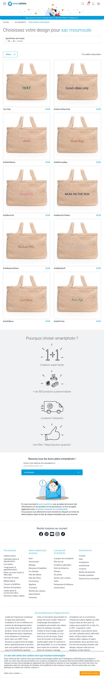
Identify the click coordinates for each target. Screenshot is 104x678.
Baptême (32, 584)
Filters (8, 54)
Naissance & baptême (38, 568)
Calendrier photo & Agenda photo (11, 560)
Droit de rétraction (61, 568)
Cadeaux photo (10, 556)
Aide (81, 559)
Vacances (33, 597)
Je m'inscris (29, 472)
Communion (34, 581)
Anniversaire (34, 562)
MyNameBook (9, 581)
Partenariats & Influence (63, 584)
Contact (82, 556)
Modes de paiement (87, 572)
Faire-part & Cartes (11, 578)
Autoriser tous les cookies (89, 673)
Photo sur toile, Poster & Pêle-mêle (14, 573)
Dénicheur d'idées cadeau (14, 596)
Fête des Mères (35, 575)
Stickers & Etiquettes (12, 587)
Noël (31, 558)
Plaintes (57, 571)
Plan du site (58, 562)
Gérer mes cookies (13, 673)
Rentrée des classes (37, 591)
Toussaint (33, 588)
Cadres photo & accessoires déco (11, 592)
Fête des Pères (35, 578)
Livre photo (8, 564)
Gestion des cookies (62, 578)
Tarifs (56, 581)
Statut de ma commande (89, 578)
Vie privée (58, 575)
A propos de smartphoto (64, 558)
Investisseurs (59, 588)
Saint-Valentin (34, 594)
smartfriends (84, 565)
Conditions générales (62, 565)
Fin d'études (34, 571)
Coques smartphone (12, 584)
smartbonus (84, 562)
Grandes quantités (86, 575)
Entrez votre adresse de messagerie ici (39, 463)
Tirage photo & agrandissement (10, 568)
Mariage (32, 565)
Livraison (82, 569)
